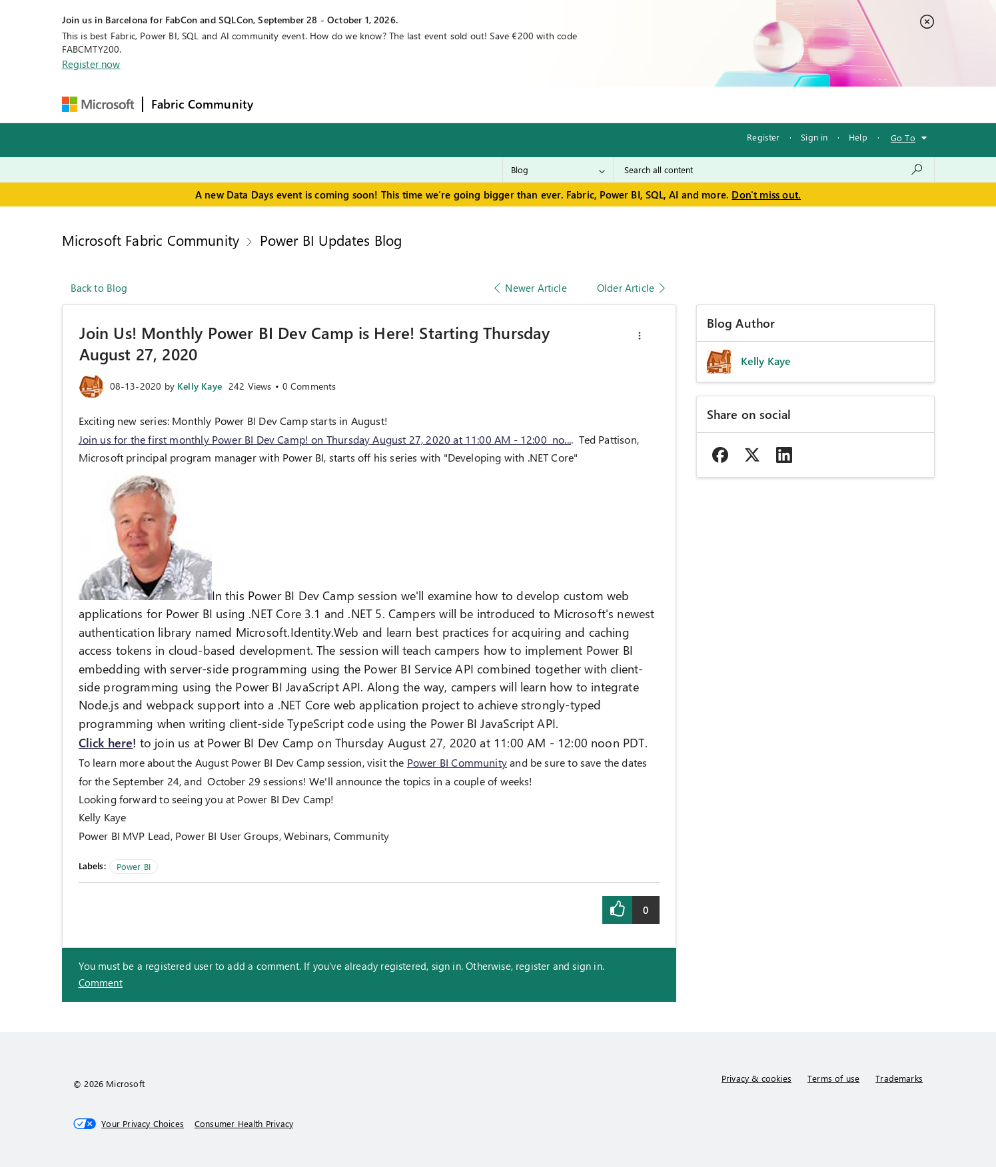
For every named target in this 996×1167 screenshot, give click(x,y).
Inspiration (342, 104)
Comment (101, 982)
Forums (283, 104)
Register (763, 137)
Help (858, 137)
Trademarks (899, 1078)
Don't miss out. (766, 194)
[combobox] (774, 170)
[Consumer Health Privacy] (244, 1124)
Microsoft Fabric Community (151, 239)
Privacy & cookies (756, 1078)
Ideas (396, 104)
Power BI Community (457, 762)
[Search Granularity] (558, 170)
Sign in (814, 137)
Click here (106, 743)
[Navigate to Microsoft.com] (98, 104)
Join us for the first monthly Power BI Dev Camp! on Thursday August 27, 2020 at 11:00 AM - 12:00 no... (325, 439)
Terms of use (833, 1078)
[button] (639, 335)
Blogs (515, 104)
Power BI (134, 866)
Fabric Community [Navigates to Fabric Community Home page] (202, 104)
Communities (456, 104)
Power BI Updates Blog (331, 239)
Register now (91, 64)
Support (623, 104)
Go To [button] (903, 137)
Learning (567, 104)
